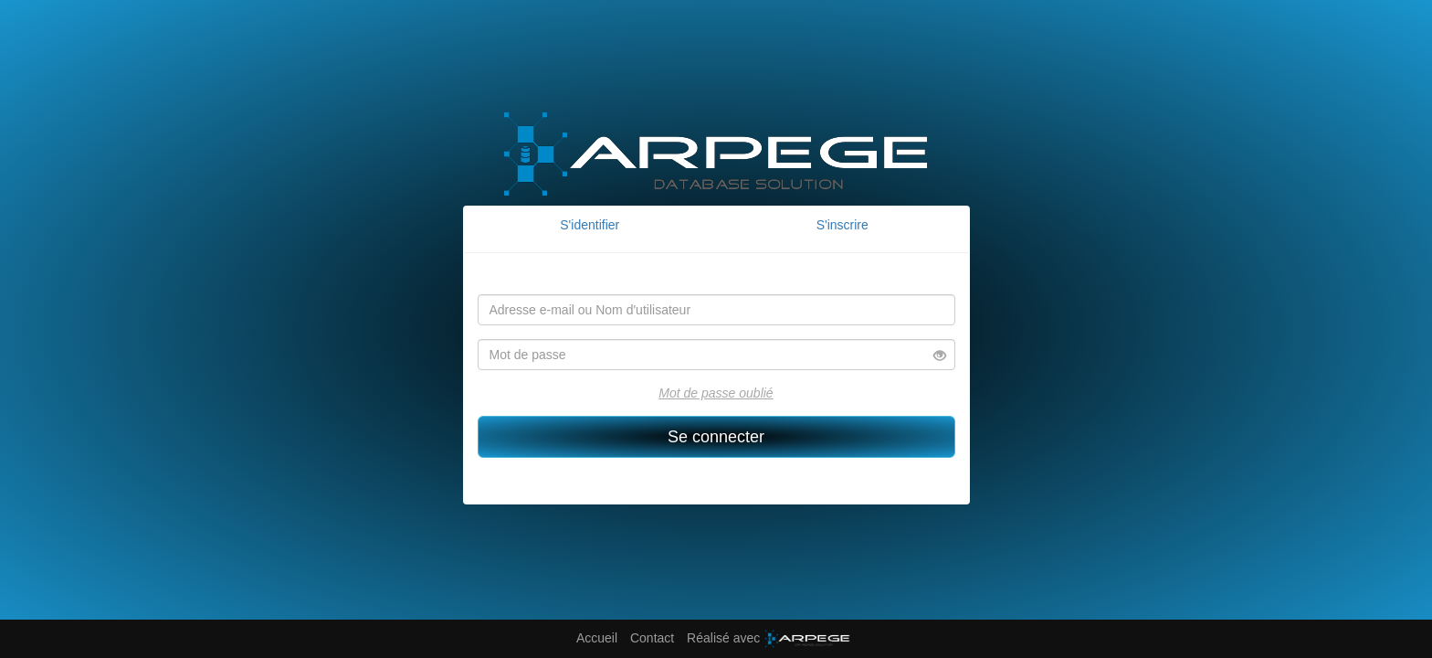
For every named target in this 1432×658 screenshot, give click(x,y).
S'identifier (589, 225)
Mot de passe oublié (715, 393)
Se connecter (716, 437)
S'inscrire (842, 225)
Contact (652, 638)
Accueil (596, 638)
